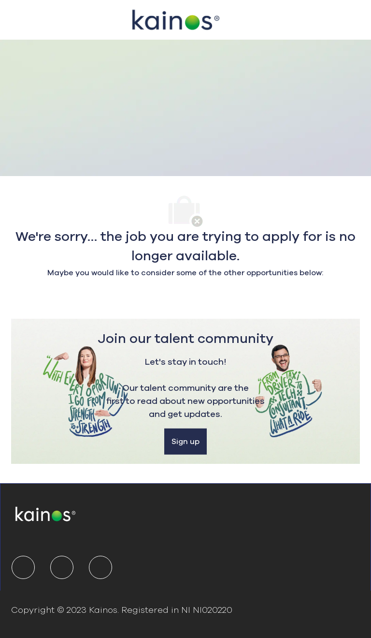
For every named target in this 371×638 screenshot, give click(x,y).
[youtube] (100, 567)
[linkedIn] (23, 567)
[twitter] (61, 567)
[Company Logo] (175, 18)
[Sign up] (185, 442)
